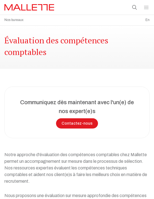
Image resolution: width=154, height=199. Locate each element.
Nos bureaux (13, 20)
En (147, 20)
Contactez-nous (77, 122)
